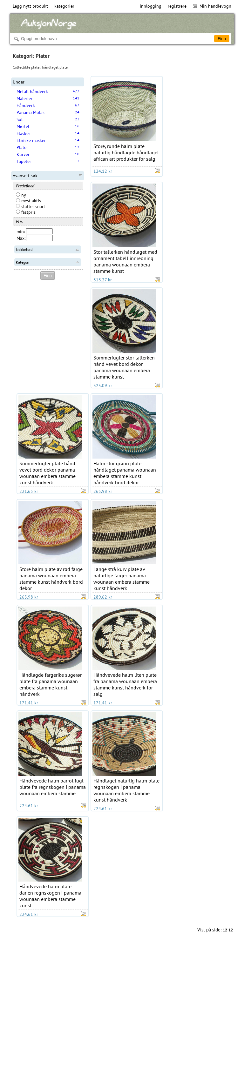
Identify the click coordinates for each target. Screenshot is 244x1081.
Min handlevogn (212, 6)
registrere (177, 6)
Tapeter (24, 161)
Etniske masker (31, 140)
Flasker (23, 133)
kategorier (64, 6)
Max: (21, 238)
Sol (20, 119)
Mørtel (23, 126)
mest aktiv (28, 201)
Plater (22, 147)
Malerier (24, 98)
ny (21, 195)
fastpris (26, 212)
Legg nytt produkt (30, 6)
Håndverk (26, 105)
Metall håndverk (32, 91)
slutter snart (30, 206)
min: (21, 231)
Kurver (23, 154)
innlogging (150, 6)
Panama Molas (30, 112)
